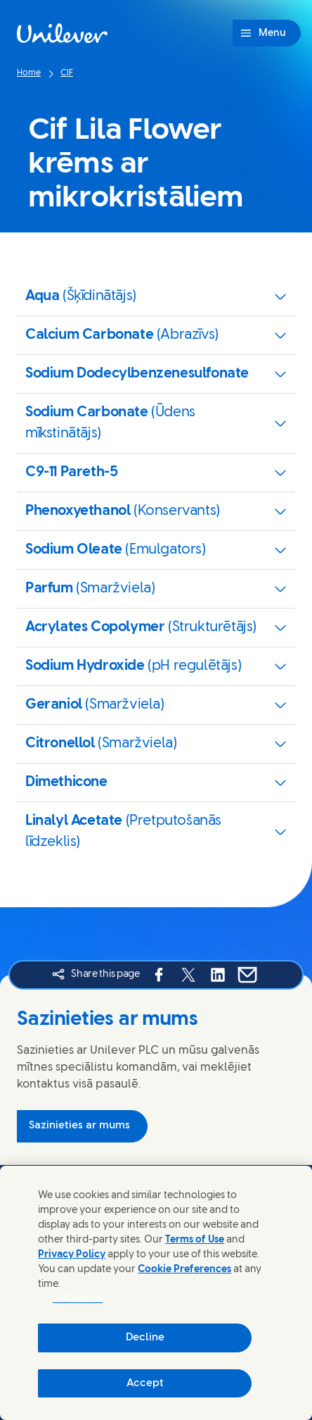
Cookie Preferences (184, 1269)
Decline (145, 1337)
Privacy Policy (71, 1255)
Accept (145, 1383)
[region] (156, 1293)
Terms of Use (194, 1240)
